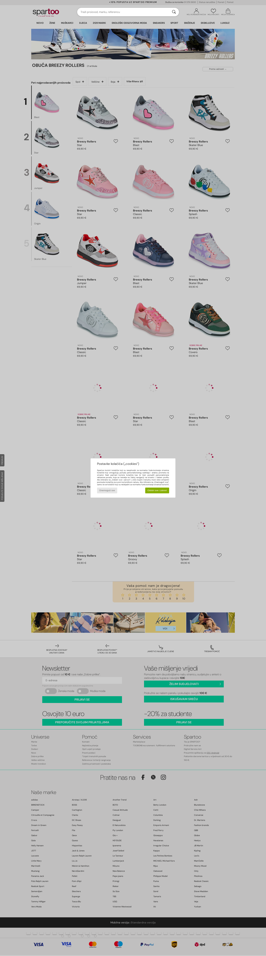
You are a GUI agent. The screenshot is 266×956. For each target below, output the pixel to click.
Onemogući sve (107, 490)
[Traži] (173, 12)
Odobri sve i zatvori (157, 490)
